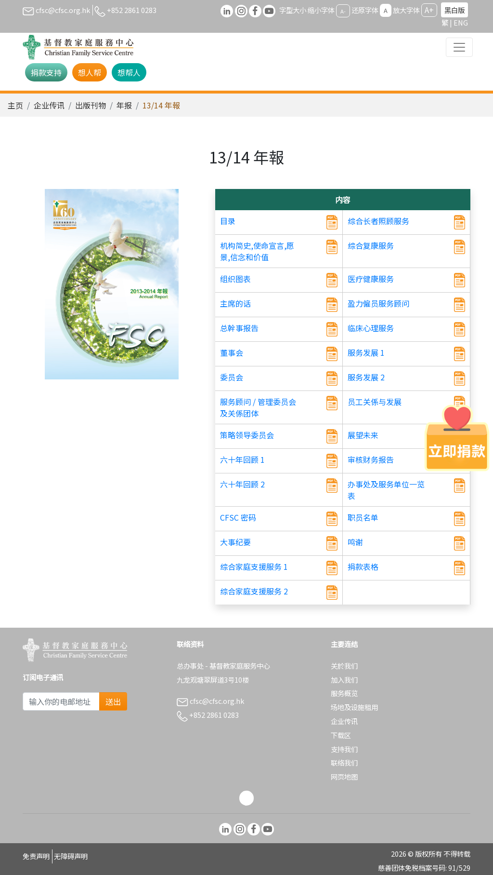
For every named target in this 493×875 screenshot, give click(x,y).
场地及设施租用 (354, 707)
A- (343, 10)
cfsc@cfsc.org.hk (56, 10)
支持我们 (344, 749)
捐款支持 (46, 72)
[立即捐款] (457, 438)
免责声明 (36, 856)
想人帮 (89, 72)
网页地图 (344, 776)
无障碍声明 (71, 856)
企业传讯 (49, 105)
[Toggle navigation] (459, 47)
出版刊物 (90, 105)
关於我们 (344, 665)
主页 (15, 105)
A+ (429, 9)
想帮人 (129, 72)
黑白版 (454, 10)
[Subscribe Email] (61, 701)
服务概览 (344, 693)
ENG (461, 22)
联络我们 (344, 762)
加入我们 (344, 679)
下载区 (341, 735)
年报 (124, 105)
